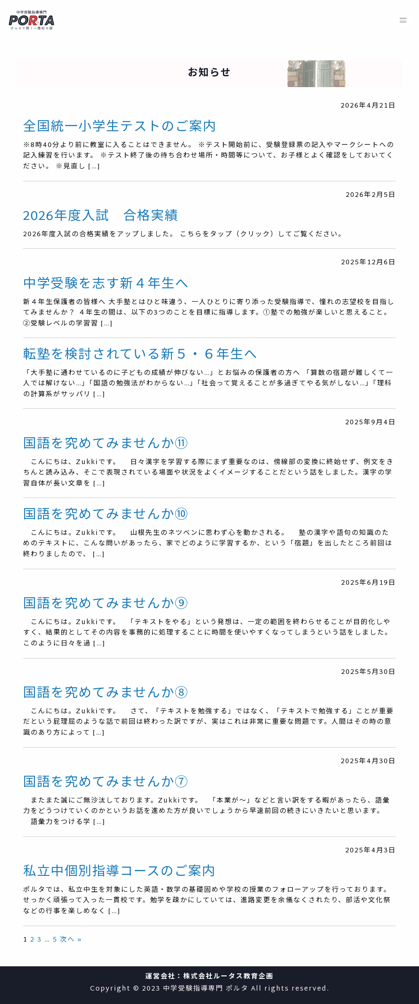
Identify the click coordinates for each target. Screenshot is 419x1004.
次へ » (71, 940)
